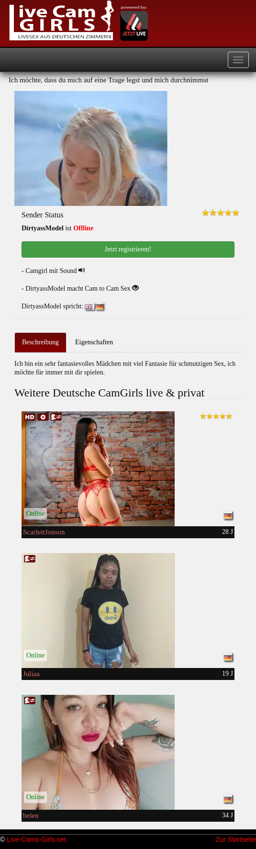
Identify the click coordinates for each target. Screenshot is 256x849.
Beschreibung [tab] (40, 342)
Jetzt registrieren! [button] (128, 249)
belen (30, 815)
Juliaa (31, 674)
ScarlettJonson (44, 532)
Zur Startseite (236, 839)
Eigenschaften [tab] (94, 342)
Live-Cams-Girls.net (36, 839)
